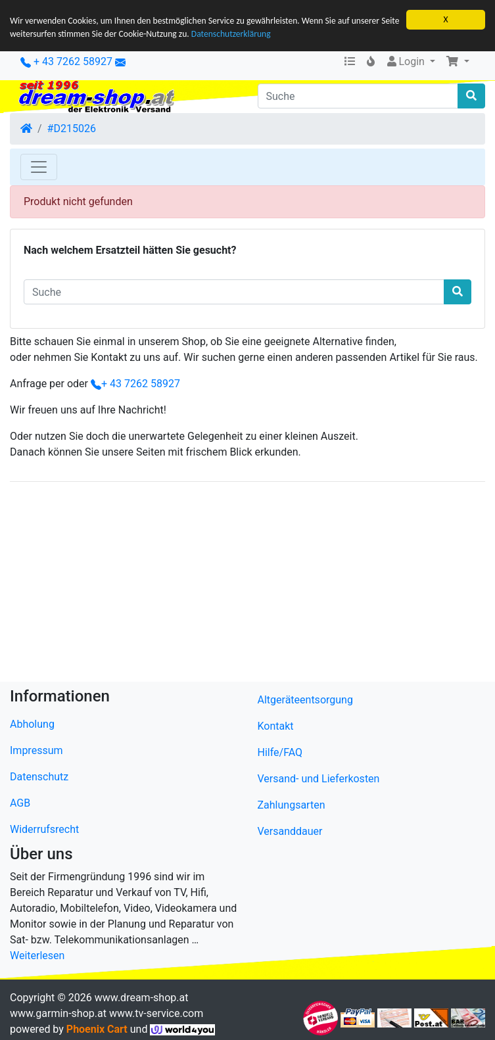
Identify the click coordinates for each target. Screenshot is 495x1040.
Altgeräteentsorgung (305, 700)
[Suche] (358, 95)
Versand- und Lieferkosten (319, 778)
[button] (457, 62)
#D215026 (71, 128)
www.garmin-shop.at (58, 1013)
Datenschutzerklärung (231, 33)
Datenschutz (39, 776)
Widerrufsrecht (44, 829)
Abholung (32, 724)
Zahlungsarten (291, 805)
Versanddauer (290, 831)
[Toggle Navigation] (38, 167)
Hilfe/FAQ (280, 752)
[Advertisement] (247, 584)
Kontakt (276, 726)
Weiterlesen (37, 955)
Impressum (36, 750)
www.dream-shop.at (142, 997)
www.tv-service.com (156, 1013)
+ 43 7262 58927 (66, 61)
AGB (20, 803)
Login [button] (406, 61)
